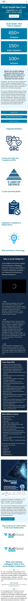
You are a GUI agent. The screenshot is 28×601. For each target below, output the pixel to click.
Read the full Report (8, 519)
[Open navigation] (26, 1)
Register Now (14, 16)
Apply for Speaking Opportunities (14, 116)
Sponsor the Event (14, 121)
